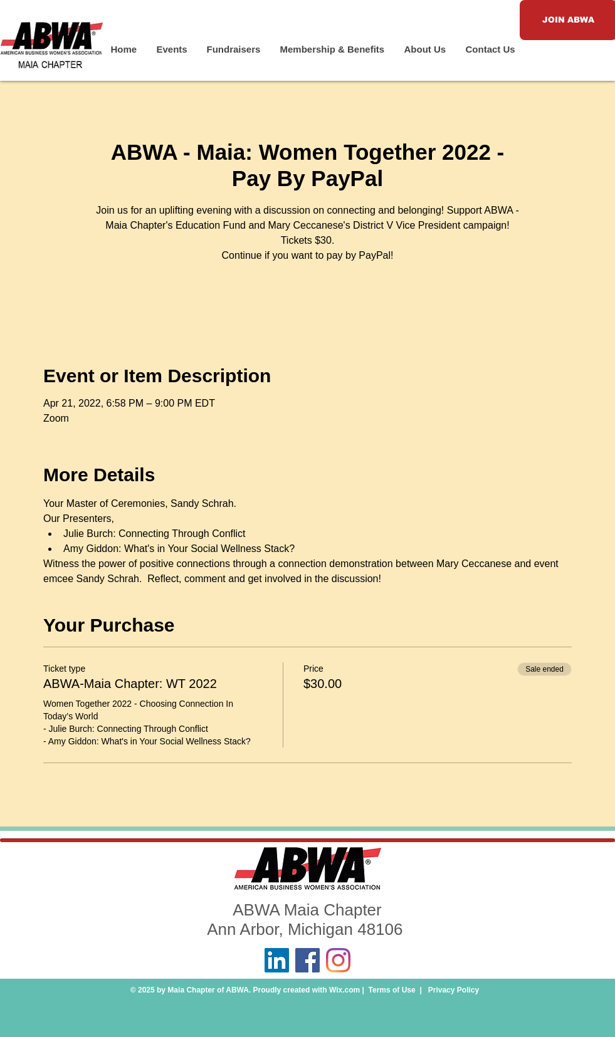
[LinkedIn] (277, 960)
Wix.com (344, 990)
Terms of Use (392, 990)
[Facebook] (307, 960)
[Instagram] (338, 960)
